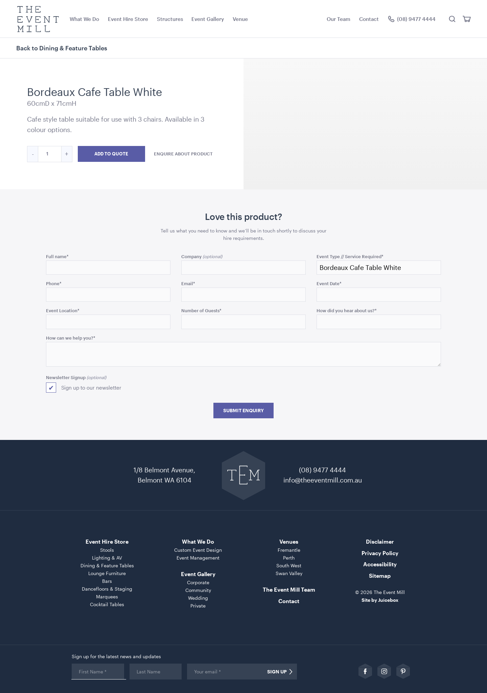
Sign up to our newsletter (91, 388)
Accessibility (380, 564)
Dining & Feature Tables (107, 565)
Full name (57, 256)
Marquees (107, 596)
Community (198, 590)
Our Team (338, 19)
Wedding (198, 598)
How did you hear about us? (347, 310)
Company (191, 256)
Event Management (198, 558)
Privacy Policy (380, 553)
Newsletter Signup (66, 377)
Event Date (329, 283)
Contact (369, 19)
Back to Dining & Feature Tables (61, 48)
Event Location (62, 310)
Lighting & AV (107, 558)
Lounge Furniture (107, 573)
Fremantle (289, 550)
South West (288, 565)
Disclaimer (380, 541)
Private (198, 606)
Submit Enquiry (243, 410)
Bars (107, 581)
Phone (54, 283)
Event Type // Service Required (350, 256)
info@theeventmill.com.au (322, 480)
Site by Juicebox (380, 600)
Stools (107, 550)
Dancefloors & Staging (107, 589)
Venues (288, 541)
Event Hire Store (128, 19)
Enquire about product (183, 153)
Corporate (198, 582)
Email (188, 283)
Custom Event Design (198, 550)
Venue (240, 19)
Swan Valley (289, 573)
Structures (170, 19)
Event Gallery (207, 19)
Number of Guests (201, 310)
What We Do (84, 19)
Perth (289, 558)
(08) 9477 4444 (322, 470)
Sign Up (277, 671)
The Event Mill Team (289, 589)
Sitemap (380, 575)
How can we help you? (70, 337)
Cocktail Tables (107, 604)
